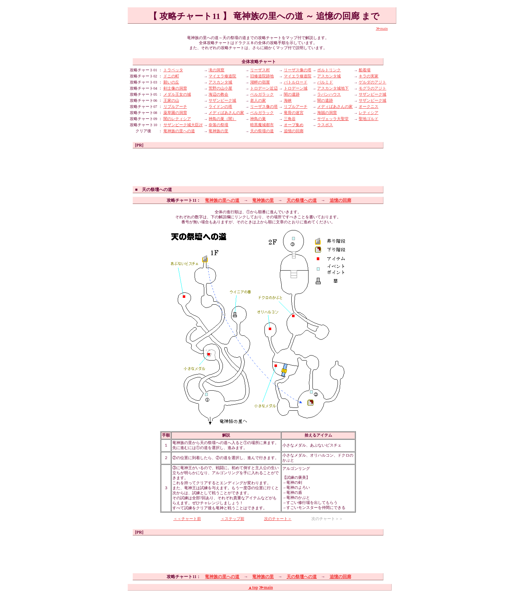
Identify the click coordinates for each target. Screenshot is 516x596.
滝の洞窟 (216, 70)
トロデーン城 (295, 88)
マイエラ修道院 (222, 76)
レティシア (368, 113)
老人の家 (258, 100)
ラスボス (325, 125)
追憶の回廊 (294, 131)
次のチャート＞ (278, 519)
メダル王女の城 (177, 94)
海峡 (288, 100)
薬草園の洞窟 (175, 113)
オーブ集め (294, 125)
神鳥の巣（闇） (222, 119)
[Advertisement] (258, 166)
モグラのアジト (372, 88)
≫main (382, 28)
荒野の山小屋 (220, 88)
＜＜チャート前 (187, 519)
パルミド (325, 82)
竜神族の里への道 (179, 131)
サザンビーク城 (372, 94)
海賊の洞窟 (327, 113)
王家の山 (171, 100)
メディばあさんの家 (335, 107)
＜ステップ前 (232, 519)
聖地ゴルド (368, 119)
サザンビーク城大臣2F (183, 125)
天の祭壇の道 (262, 131)
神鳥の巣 (258, 119)
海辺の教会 (218, 94)
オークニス (368, 107)
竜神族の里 (218, 131)
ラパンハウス (329, 94)
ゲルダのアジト (372, 82)
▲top (253, 587)
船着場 (365, 70)
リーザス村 (260, 70)
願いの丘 (171, 82)
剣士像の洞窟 (175, 88)
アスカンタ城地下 (333, 88)
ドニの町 (171, 76)
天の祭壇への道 (302, 200)
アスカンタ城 (329, 76)
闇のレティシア (177, 119)
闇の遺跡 (292, 94)
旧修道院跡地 (262, 76)
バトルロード (295, 82)
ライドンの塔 (220, 107)
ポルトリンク (329, 70)
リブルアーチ (175, 107)
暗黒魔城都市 (262, 125)
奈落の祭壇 (218, 125)
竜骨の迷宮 (294, 113)
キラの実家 (368, 76)
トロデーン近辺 (264, 88)
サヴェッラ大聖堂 (333, 119)
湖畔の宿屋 (260, 82)
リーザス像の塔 (297, 70)
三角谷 (290, 119)
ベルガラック (262, 94)
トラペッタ (173, 70)
